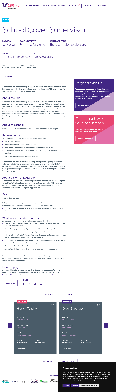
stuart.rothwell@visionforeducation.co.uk (37, 275)
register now (84, 106)
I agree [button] (66, 385)
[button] (106, 326)
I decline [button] (75, 385)
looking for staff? (49, 5)
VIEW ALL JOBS (47, 362)
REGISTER (88, 5)
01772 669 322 (8, 275)
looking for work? (33, 5)
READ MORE (22, 349)
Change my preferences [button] (89, 385)
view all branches (86, 139)
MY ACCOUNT (102, 5)
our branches (63, 5)
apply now (9, 76)
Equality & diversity (56, 376)
